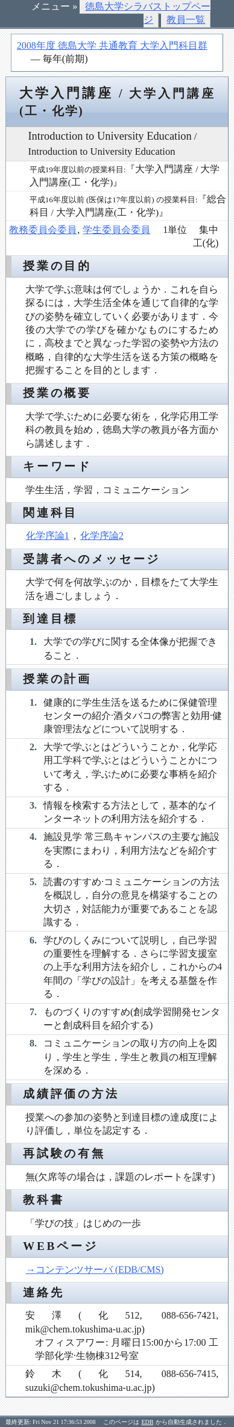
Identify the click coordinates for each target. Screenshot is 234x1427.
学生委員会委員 (116, 230)
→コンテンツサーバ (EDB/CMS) (95, 1269)
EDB (148, 1422)
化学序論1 (47, 535)
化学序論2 (102, 535)
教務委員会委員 (43, 230)
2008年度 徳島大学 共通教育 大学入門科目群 (112, 45)
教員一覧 (185, 19)
